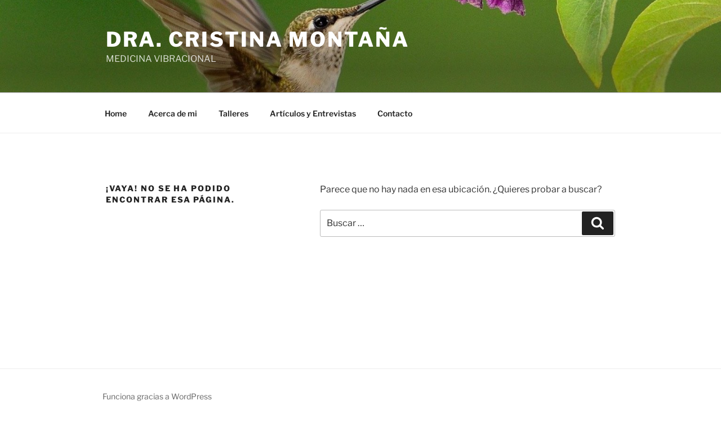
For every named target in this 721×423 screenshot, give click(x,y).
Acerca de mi (172, 113)
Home (116, 113)
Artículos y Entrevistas (313, 113)
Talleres (233, 113)
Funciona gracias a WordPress (157, 396)
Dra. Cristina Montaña (257, 39)
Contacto (394, 113)
